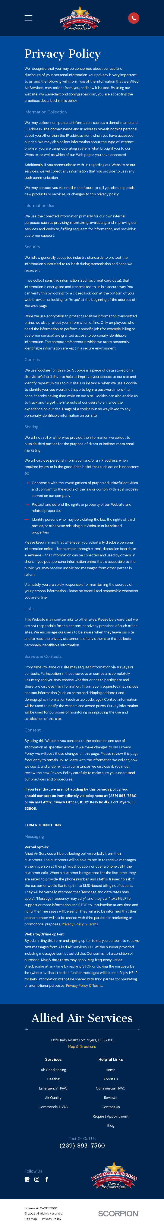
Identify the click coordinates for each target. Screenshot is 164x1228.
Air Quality (53, 1097)
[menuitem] (31, 1219)
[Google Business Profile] (27, 1179)
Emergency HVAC (53, 1088)
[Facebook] (46, 1179)
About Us (110, 1079)
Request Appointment (111, 1116)
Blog (110, 1125)
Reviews (110, 1097)
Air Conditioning (53, 1069)
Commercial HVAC (53, 1107)
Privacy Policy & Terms (80, 924)
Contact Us (111, 1107)
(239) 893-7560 (82, 1145)
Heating (53, 1079)
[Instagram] (36, 1179)
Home (111, 1069)
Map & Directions (82, 1046)
